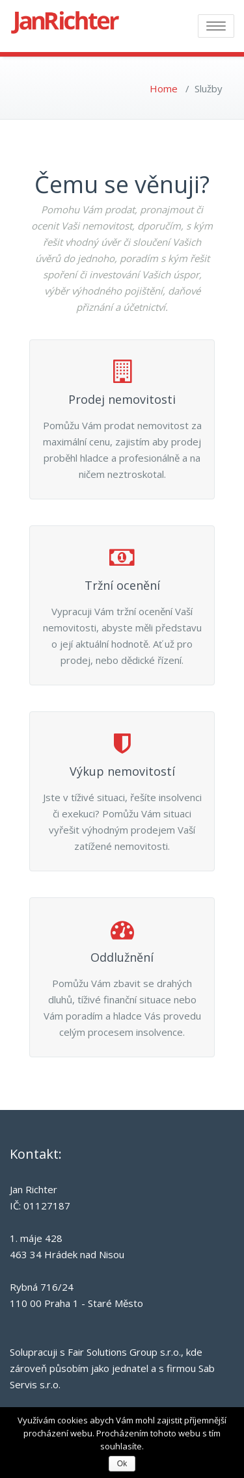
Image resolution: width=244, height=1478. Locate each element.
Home (164, 88)
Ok (122, 1463)
